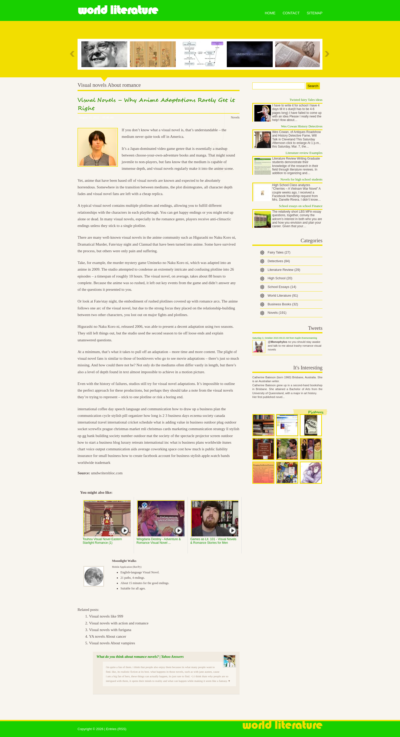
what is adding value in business (178, 422)
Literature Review (284, 270)
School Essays (282, 287)
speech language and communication (143, 409)
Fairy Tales (279, 252)
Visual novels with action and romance (118, 623)
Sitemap (314, 13)
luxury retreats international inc (145, 442)
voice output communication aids (111, 449)
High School (280, 278)
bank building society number (110, 436)
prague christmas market (121, 429)
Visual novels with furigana (110, 630)
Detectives (279, 261)
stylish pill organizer (127, 416)
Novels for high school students (301, 179)
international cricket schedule (130, 422)
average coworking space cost (161, 449)
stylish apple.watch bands (210, 456)
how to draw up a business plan (196, 409)
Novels (235, 117)
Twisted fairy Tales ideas (306, 100)
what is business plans (187, 442)
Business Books (283, 304)
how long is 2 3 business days (166, 416)
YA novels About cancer (107, 636)
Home (270, 13)
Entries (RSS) (116, 729)
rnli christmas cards (156, 429)
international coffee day (96, 409)
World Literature (118, 10)
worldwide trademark (94, 463)
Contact (291, 13)
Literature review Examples (304, 153)
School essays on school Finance (300, 206)
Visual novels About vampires (112, 643)
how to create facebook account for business (156, 456)
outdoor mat (143, 436)
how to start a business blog (99, 442)
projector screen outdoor (214, 436)
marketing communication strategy (198, 429)
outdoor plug (213, 422)
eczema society (201, 416)
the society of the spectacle (174, 436)
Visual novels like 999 (106, 616)
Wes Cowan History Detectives (302, 126)
